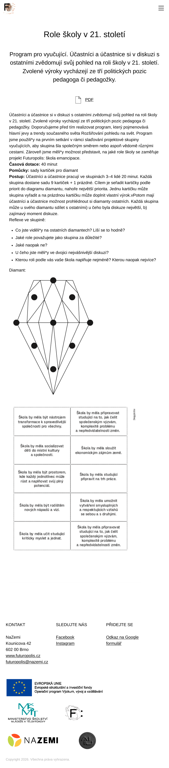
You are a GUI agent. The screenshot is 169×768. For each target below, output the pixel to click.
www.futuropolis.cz (23, 656)
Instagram (65, 643)
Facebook (65, 637)
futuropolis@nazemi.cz (27, 662)
